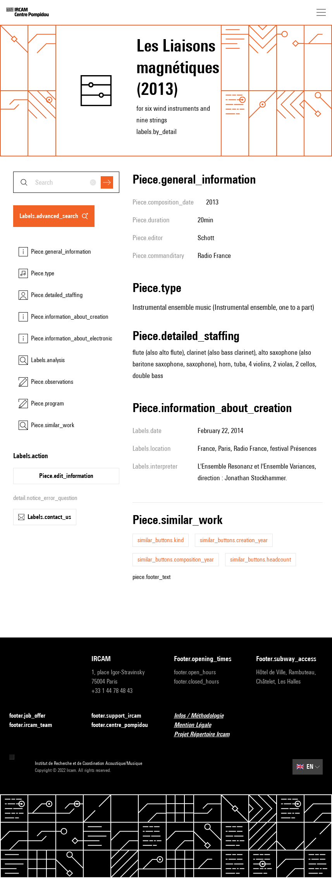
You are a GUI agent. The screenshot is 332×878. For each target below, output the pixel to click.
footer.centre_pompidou (124, 725)
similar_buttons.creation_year (234, 540)
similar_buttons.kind (161, 540)
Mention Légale (197, 725)
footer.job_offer (32, 716)
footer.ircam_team (35, 725)
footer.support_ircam (120, 716)
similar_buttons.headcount (260, 559)
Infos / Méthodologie (203, 716)
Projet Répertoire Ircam (206, 734)
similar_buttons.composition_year (176, 559)
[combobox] (66, 182)
